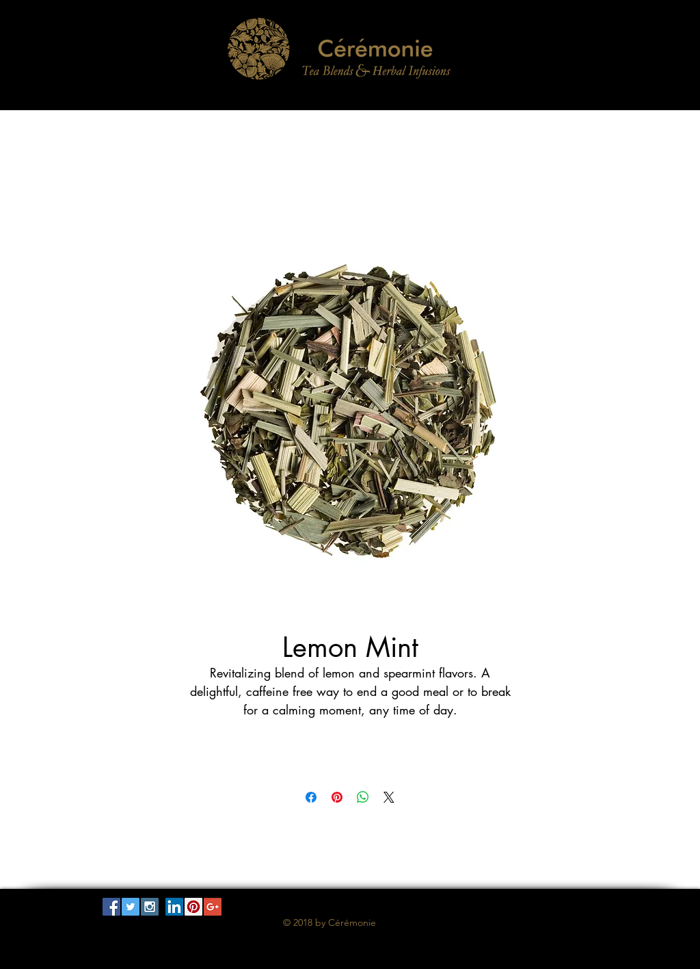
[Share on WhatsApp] (363, 797)
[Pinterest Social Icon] (193, 907)
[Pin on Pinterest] (337, 797)
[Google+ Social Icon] (212, 907)
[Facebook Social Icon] (111, 907)
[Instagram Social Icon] (150, 907)
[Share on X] (389, 797)
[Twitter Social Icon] (130, 907)
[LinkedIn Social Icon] (174, 907)
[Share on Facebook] (311, 797)
